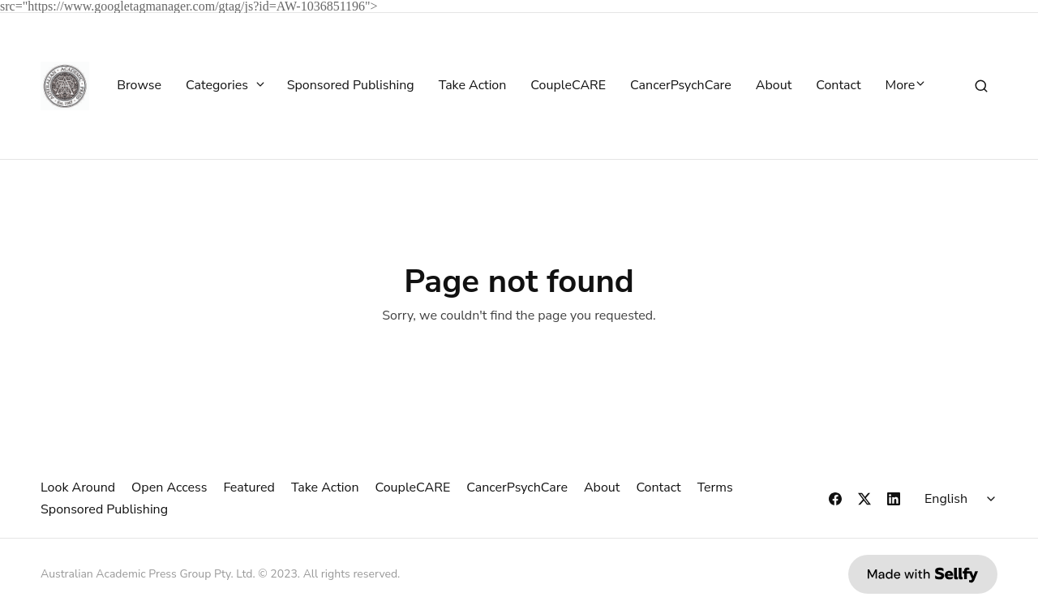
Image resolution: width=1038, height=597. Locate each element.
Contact (838, 86)
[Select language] (962, 499)
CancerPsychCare (680, 86)
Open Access (169, 487)
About (773, 86)
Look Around (78, 487)
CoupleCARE (568, 86)
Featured (249, 487)
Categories (224, 86)
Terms (715, 487)
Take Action (473, 86)
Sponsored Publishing (350, 86)
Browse (139, 86)
